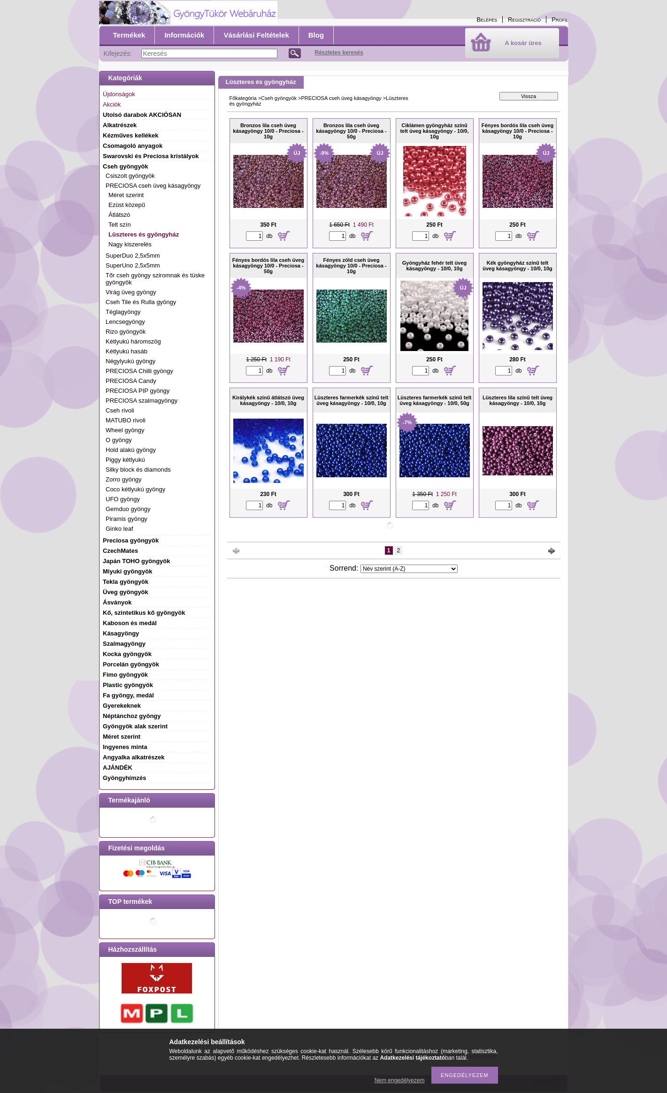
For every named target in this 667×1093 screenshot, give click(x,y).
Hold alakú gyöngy (131, 449)
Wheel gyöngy (125, 430)
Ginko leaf (119, 528)
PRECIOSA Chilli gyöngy (139, 371)
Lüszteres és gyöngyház (143, 234)
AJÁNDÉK (117, 767)
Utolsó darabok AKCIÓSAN (142, 114)
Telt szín (119, 224)
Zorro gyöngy (124, 479)
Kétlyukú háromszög (133, 341)
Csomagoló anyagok (132, 145)
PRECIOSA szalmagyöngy (141, 400)
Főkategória (243, 98)
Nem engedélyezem (400, 1080)
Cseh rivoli (120, 410)
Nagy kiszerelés (130, 244)
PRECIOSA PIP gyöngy (137, 390)
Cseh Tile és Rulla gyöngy (141, 302)
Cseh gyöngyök (279, 98)
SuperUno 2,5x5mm (133, 265)
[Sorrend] (409, 569)
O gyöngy (119, 439)
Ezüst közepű (126, 204)
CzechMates (120, 550)
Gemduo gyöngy (128, 508)
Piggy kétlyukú (125, 459)
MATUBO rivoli (126, 420)
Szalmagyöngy (124, 643)
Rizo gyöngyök (126, 331)
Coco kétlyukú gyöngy (135, 489)
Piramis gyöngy (126, 518)
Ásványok (117, 602)
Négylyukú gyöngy (130, 361)
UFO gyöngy (123, 499)
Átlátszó (119, 214)
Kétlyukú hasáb (126, 351)
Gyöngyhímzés (124, 777)
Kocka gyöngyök (127, 653)
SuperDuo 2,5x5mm (133, 255)
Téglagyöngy (123, 311)
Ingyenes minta (125, 746)
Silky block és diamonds (138, 469)
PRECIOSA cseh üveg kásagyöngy (341, 98)
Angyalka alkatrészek (134, 757)
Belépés (486, 19)
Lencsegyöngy (125, 321)
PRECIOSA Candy (131, 380)
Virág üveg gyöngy (131, 292)
